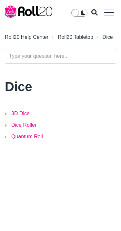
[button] (109, 12)
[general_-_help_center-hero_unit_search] (60, 56)
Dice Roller (23, 125)
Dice (108, 37)
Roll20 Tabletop (75, 37)
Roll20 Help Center (26, 37)
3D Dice (20, 113)
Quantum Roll (27, 136)
